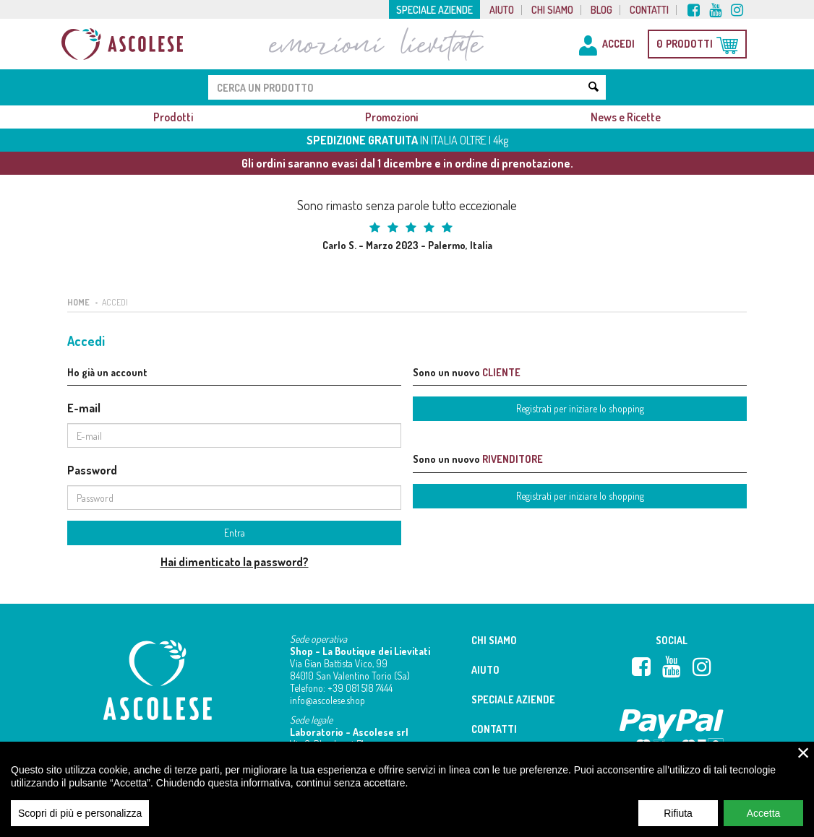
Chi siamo (552, 10)
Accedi (115, 302)
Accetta (764, 820)
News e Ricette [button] (626, 117)
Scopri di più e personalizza (80, 820)
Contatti (649, 10)
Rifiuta (678, 820)
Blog (601, 10)
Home (78, 302)
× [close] (803, 760)
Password (92, 470)
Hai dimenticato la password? (234, 562)
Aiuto (501, 10)
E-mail (83, 408)
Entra (234, 532)
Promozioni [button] (391, 117)
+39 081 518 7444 (360, 688)
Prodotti (173, 117)
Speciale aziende (434, 10)
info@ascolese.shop (327, 700)
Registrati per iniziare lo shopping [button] (580, 408)
